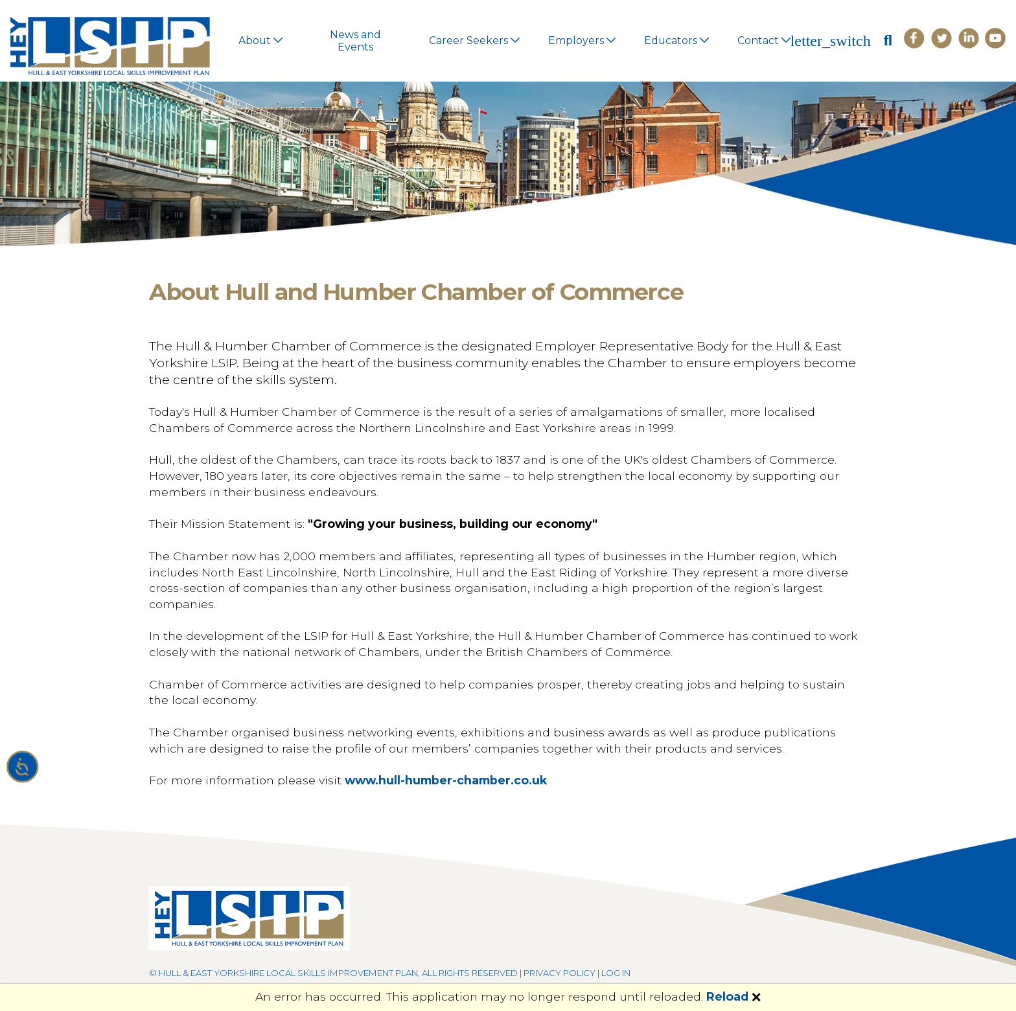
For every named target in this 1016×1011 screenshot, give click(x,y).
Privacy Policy (559, 973)
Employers (581, 40)
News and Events (355, 41)
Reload (727, 996)
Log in (615, 973)
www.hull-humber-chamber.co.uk (446, 780)
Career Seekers (474, 40)
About (260, 40)
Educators (676, 40)
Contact (763, 40)
